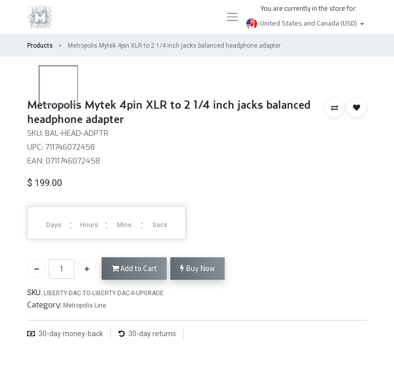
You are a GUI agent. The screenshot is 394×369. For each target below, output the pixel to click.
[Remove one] (36, 268)
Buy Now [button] (197, 269)
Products (40, 45)
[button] (334, 107)
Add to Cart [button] (134, 269)
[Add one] (86, 268)
